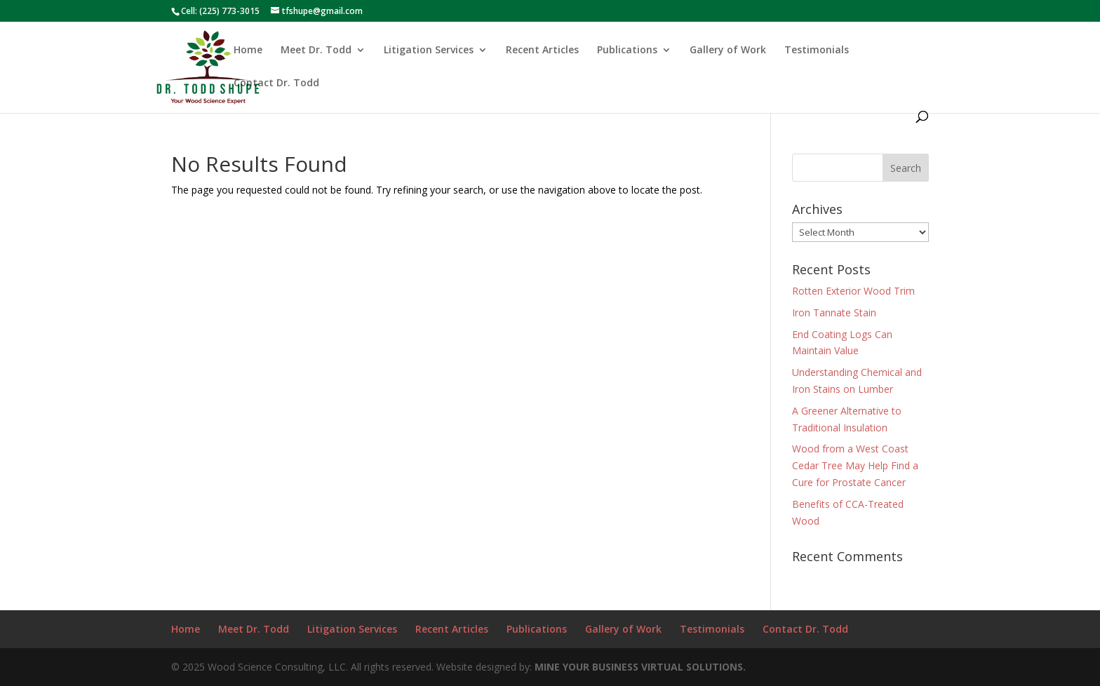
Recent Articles (542, 50)
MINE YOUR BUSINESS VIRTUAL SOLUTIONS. (640, 666)
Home (248, 50)
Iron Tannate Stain (834, 312)
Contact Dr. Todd (276, 83)
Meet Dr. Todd (316, 50)
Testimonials (816, 50)
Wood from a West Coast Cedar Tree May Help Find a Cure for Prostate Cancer (855, 465)
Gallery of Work (728, 50)
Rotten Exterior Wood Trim (853, 290)
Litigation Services (429, 50)
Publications (627, 50)
